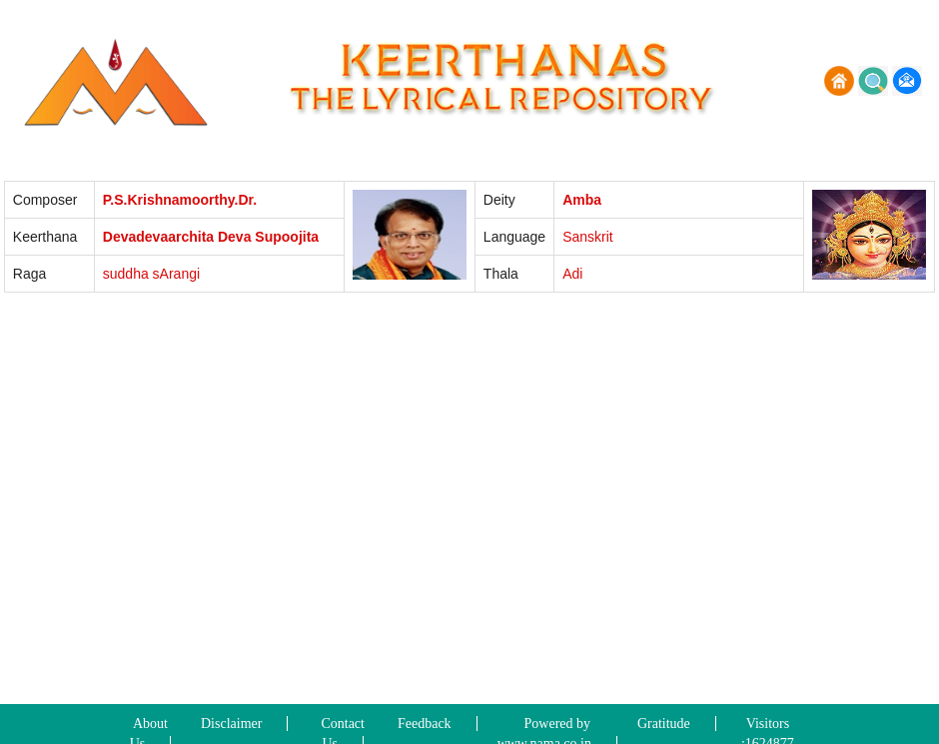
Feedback (425, 723)
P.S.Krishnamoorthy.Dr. (180, 200)
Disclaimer (231, 723)
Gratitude (663, 723)
